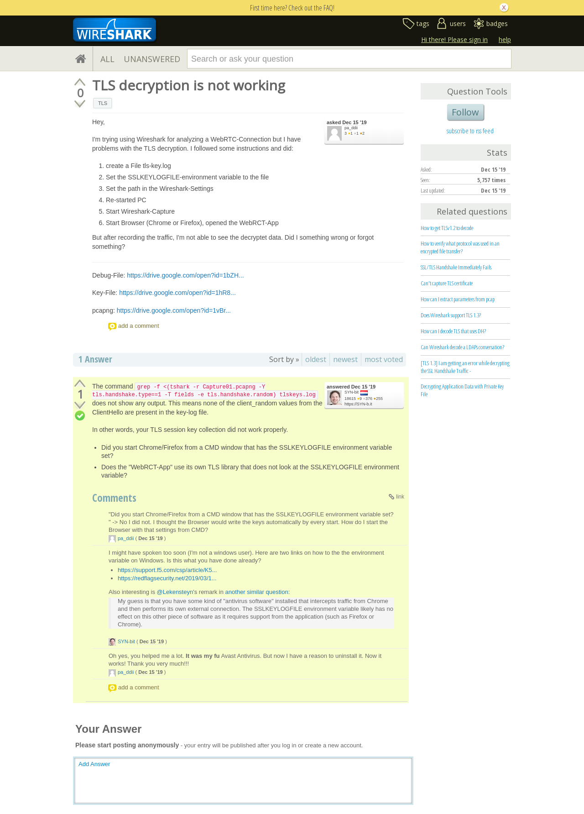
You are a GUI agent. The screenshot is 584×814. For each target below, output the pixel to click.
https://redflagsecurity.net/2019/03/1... (167, 578)
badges (497, 23)
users (458, 23)
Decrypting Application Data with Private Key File (462, 390)
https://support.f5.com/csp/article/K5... (167, 570)
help (505, 39)
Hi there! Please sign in (454, 39)
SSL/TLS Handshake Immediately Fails (456, 267)
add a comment (138, 325)
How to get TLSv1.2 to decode (447, 228)
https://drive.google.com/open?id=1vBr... (174, 310)
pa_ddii (351, 128)
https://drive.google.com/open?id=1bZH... (185, 275)
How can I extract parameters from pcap (458, 299)
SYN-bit (351, 392)
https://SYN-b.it (358, 404)
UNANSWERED (152, 58)
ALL (107, 58)
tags (423, 23)
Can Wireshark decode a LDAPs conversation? (462, 347)
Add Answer (94, 764)
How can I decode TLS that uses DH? (453, 331)
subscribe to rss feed (470, 130)
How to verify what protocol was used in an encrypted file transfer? (460, 247)
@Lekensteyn (175, 591)
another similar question (256, 591)
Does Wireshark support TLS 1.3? (451, 315)
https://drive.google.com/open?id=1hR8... (177, 292)
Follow (465, 112)
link (400, 497)
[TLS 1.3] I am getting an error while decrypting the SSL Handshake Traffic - (465, 367)
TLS (102, 103)
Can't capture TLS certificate (447, 283)
